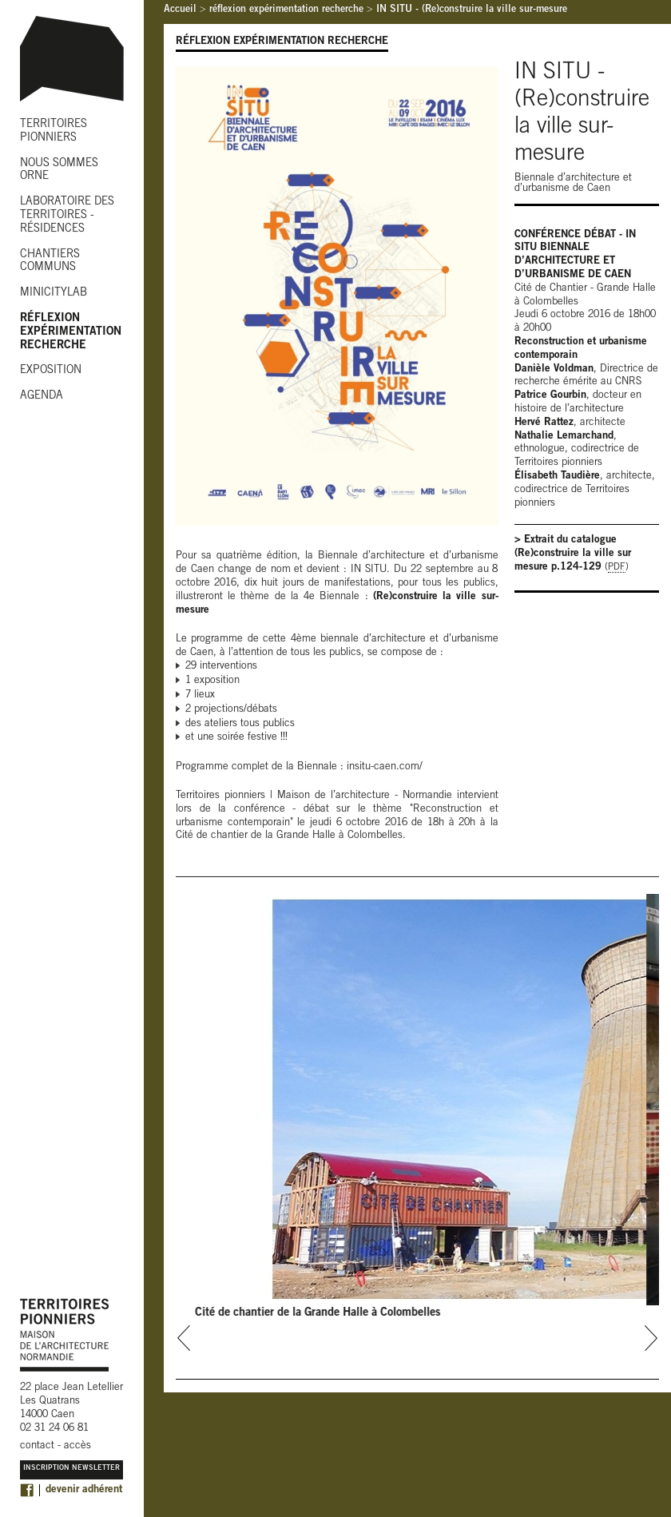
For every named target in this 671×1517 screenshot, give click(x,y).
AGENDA (41, 396)
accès (77, 1446)
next (650, 1338)
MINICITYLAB (53, 293)
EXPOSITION (50, 370)
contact (37, 1446)
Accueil (180, 10)
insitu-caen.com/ (385, 767)
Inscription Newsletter (71, 1468)
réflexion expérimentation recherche (286, 10)
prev (184, 1338)
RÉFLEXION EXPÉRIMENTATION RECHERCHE (70, 332)
